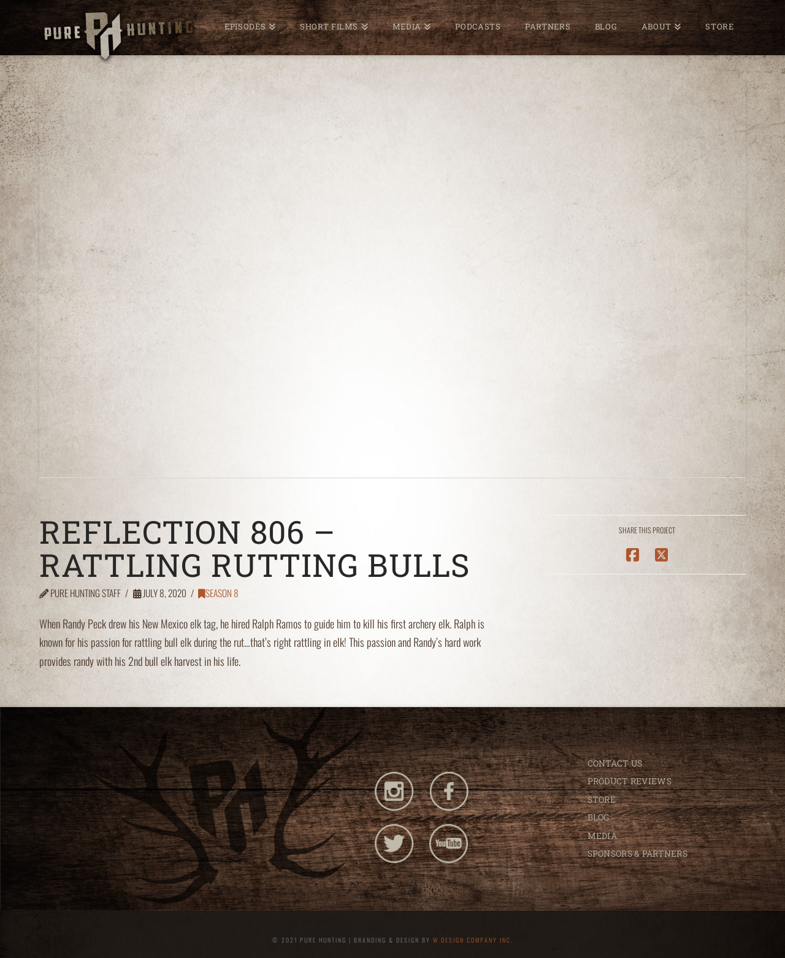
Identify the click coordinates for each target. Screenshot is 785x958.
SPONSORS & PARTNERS (637, 853)
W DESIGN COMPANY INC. (473, 939)
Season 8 (218, 593)
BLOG (599, 817)
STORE (602, 799)
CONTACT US (615, 763)
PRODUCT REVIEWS (630, 781)
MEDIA (602, 835)
